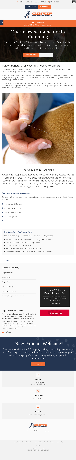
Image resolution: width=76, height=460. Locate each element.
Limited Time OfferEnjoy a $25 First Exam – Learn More (37, 25)
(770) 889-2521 (54, 2)
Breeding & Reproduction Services (13, 297)
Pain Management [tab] (10, 218)
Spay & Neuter (6, 279)
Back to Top (60, 443)
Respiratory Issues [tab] (11, 222)
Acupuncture (6, 283)
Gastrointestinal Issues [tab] (12, 210)
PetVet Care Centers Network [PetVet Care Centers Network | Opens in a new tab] (41, 452)
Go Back (6, 262)
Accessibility (38, 443)
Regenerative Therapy (9, 293)
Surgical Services (7, 274)
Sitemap (52, 443)
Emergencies (46, 7)
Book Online (30, 7)
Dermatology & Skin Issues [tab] (13, 205)
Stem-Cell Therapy (8, 288)
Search (46, 443)
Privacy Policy (16, 443)
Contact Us (38, 365)
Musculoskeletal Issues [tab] (12, 214)
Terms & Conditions (27, 443)
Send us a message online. (38, 416)
